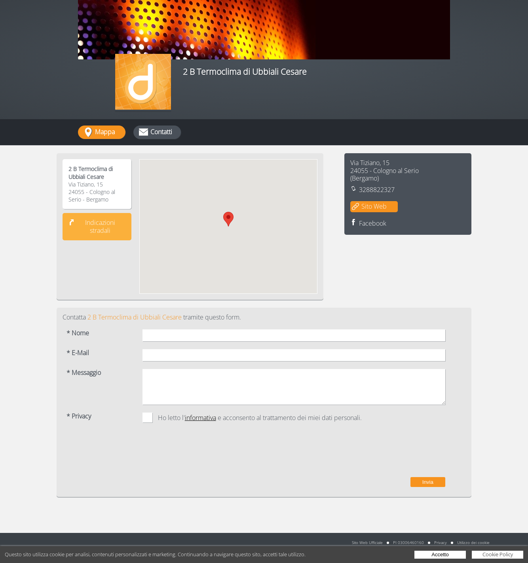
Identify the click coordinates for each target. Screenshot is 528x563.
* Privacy (78, 416)
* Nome (77, 333)
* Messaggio (83, 373)
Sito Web (374, 206)
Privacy (440, 542)
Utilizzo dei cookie (473, 542)
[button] (228, 219)
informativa (200, 417)
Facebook (372, 223)
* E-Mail (77, 353)
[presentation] (385, 453)
